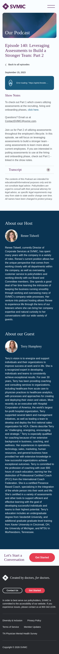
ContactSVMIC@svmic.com (20, 121)
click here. (33, 109)
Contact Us (12, 590)
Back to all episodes (17, 64)
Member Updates (32, 627)
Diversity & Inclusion (12, 620)
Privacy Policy (34, 620)
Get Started (42, 557)
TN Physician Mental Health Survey (20, 633)
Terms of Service (11, 627)
